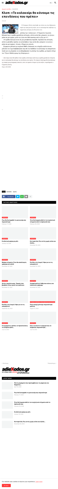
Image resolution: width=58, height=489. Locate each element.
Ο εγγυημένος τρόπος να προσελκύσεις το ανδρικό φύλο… (15, 326)
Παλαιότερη (51, 363)
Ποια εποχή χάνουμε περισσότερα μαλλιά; (41, 305)
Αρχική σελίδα (6, 9)
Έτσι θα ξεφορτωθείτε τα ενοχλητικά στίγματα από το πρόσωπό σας (42, 221)
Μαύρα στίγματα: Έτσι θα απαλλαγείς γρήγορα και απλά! (14, 263)
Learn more (38, 481)
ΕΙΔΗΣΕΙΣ (15, 9)
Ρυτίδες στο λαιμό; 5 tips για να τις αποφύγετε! (41, 263)
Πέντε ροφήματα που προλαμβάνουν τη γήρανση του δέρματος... (31, 383)
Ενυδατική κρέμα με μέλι (10, 241)
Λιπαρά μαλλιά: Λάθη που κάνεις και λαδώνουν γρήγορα (42, 284)
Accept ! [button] (6, 485)
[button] (2, 2)
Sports (14, 191)
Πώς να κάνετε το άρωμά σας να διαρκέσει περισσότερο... (40, 326)
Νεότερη (5, 363)
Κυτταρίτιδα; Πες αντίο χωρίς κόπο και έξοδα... (43, 242)
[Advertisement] (29, 81)
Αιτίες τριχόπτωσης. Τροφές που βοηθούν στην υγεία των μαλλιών (13, 284)
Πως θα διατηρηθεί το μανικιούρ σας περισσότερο (14, 221)
